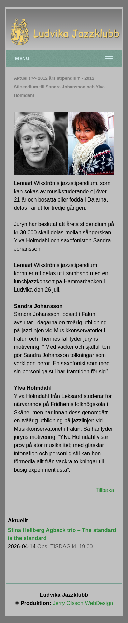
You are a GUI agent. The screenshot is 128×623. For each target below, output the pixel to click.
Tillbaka (105, 490)
